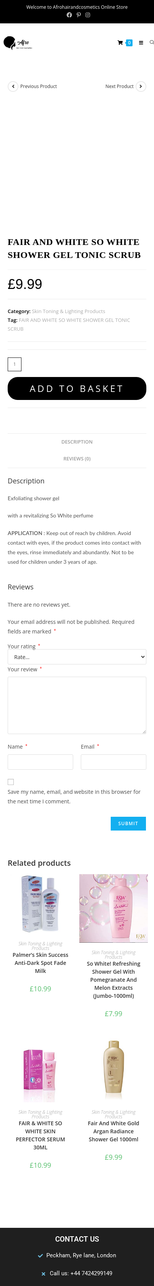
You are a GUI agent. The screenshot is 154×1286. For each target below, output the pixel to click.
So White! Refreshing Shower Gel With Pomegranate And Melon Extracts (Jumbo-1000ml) (113, 860)
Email (90, 627)
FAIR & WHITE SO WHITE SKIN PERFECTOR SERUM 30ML (40, 1016)
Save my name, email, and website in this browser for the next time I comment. (74, 677)
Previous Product (38, 86)
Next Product (119, 86)
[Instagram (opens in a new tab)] (86, 14)
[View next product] (141, 86)
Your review (25, 550)
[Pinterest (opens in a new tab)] (78, 14)
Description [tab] (77, 322)
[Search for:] (149, 42)
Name (17, 627)
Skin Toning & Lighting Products (68, 191)
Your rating (24, 527)
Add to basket (76, 269)
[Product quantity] (14, 245)
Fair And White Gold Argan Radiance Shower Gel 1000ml (113, 1012)
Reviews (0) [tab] (76, 339)
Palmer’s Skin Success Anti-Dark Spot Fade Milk (41, 843)
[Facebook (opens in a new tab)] (69, 14)
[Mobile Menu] (138, 42)
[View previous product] (13, 86)
